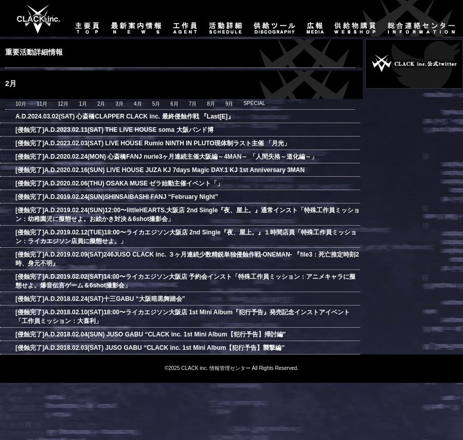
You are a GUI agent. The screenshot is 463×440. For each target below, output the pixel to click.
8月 (211, 104)
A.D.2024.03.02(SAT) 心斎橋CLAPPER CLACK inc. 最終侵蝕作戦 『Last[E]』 (124, 116)
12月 (63, 104)
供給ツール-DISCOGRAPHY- (274, 18)
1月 (83, 104)
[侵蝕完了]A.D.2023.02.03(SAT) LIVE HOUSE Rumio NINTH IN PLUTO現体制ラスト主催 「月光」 (152, 143)
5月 (156, 104)
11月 (42, 104)
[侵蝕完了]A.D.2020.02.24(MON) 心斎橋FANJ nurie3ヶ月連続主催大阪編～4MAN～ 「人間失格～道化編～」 (166, 156)
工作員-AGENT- (185, 18)
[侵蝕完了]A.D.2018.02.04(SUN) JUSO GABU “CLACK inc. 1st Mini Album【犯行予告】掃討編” (150, 334)
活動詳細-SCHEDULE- (225, 18)
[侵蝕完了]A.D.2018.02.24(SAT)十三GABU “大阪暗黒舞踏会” (100, 298)
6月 (174, 104)
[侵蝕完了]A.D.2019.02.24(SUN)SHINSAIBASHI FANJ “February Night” (116, 196)
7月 (193, 104)
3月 (120, 104)
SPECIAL (254, 103)
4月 (138, 104)
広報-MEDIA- (315, 18)
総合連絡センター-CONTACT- (422, 18)
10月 (20, 104)
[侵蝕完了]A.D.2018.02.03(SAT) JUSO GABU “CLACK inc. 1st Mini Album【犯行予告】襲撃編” (149, 347)
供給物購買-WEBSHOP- (355, 18)
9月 (229, 104)
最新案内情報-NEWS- (136, 18)
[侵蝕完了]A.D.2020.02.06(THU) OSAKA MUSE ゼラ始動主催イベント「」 (119, 183)
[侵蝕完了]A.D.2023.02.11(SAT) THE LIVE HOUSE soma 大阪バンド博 (114, 129)
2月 (101, 104)
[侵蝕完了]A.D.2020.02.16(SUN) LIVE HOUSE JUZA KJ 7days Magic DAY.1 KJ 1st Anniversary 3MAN (160, 170)
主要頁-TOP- (33, 18)
